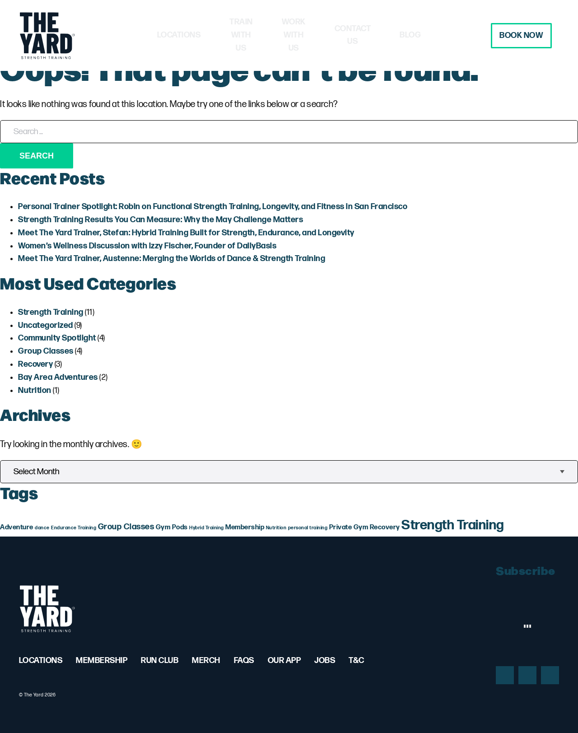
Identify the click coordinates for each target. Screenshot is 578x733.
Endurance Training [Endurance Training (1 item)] (73, 528)
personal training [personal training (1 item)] (308, 528)
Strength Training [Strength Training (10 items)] (452, 525)
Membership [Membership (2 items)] (244, 527)
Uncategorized (45, 325)
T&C (356, 660)
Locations (145, 35)
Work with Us (304, 35)
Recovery (35, 364)
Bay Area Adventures (58, 377)
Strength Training (51, 312)
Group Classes (46, 351)
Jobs (324, 660)
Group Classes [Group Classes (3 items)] (126, 527)
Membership (101, 660)
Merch (206, 660)
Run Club (159, 660)
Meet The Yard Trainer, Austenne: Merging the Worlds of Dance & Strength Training (171, 258)
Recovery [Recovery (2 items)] (385, 527)
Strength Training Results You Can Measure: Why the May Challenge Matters (160, 219)
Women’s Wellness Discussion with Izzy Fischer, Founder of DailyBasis (147, 246)
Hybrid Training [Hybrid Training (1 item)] (206, 528)
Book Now (514, 35)
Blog (444, 35)
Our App (284, 660)
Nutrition (34, 390)
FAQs (244, 660)
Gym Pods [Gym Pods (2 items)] (172, 527)
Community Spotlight (57, 338)
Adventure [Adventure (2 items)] (16, 527)
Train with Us (222, 35)
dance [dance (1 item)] (42, 528)
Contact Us (382, 35)
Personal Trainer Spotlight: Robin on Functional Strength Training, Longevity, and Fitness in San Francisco (212, 206)
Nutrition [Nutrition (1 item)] (276, 528)
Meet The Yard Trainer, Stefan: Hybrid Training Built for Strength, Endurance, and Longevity (186, 233)
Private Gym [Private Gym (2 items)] (348, 527)
